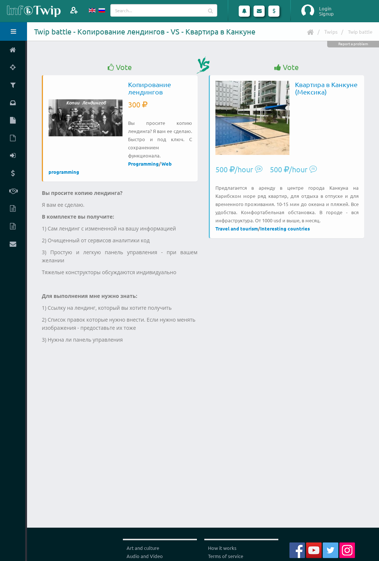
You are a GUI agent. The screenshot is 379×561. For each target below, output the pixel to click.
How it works (222, 548)
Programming (143, 163)
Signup (326, 13)
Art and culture (143, 548)
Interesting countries (285, 228)
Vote (120, 67)
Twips (331, 31)
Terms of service (225, 556)
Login (325, 8)
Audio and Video (145, 556)
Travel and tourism (236, 228)
